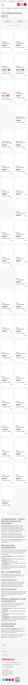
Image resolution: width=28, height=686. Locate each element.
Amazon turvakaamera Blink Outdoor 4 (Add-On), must (20, 93)
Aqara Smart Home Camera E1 (21, 142)
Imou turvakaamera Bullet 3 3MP (20, 328)
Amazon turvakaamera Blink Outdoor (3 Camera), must (6, 93)
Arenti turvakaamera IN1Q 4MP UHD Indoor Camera (20, 191)
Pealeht (3, 8)
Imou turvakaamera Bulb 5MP (20, 304)
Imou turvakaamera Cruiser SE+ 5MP (6, 475)
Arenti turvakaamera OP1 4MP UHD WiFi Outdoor (6, 233)
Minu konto (13, 1)
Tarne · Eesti (22, 1)
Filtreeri (7, 21)
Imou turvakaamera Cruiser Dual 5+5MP (6, 426)
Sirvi (3, 648)
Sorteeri (20, 21)
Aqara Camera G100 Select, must (21, 117)
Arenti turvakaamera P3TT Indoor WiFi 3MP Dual (21, 279)
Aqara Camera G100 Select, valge (7, 142)
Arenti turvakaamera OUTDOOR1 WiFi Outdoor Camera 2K (20, 233)
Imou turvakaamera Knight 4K (6, 500)
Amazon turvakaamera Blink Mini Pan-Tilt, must (6, 67)
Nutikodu (15, 8)
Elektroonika (9, 8)
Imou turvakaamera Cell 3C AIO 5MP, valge (21, 353)
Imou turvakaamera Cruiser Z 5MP (20, 475)
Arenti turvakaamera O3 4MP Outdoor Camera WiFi (21, 212)
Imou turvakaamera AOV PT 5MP (6, 304)
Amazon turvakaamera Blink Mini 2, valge (21, 42)
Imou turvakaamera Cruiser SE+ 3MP (20, 451)
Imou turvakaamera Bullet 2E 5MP (6, 328)
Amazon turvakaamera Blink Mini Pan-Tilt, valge (20, 67)
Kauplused (3, 1)
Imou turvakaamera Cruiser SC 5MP (20, 426)
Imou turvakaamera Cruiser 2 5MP (6, 377)
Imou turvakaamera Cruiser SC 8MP (6, 451)
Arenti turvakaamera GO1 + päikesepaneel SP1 (20, 166)
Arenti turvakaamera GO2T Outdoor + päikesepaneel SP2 (6, 191)
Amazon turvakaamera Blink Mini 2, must (7, 42)
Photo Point (9, 659)
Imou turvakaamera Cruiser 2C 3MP (20, 377)
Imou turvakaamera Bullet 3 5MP (6, 353)
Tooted (4, 645)
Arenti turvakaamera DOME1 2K (6, 166)
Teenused (4, 651)
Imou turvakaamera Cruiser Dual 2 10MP (20, 402)
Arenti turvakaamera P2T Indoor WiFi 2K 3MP (20, 258)
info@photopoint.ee (10, 667)
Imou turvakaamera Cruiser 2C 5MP (6, 402)
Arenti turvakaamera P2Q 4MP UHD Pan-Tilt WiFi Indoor (6, 258)
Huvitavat (4, 654)
